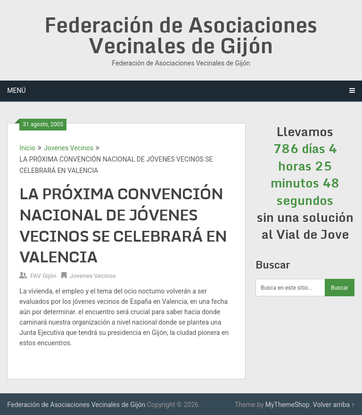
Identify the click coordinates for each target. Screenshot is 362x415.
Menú (16, 90)
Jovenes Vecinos (68, 148)
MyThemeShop (287, 404)
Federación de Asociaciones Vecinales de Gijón (180, 35)
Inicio (27, 148)
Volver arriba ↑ (334, 404)
